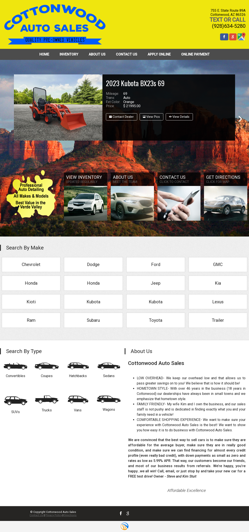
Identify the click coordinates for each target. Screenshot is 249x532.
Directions (70, 515)
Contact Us (36, 515)
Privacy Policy (53, 515)
